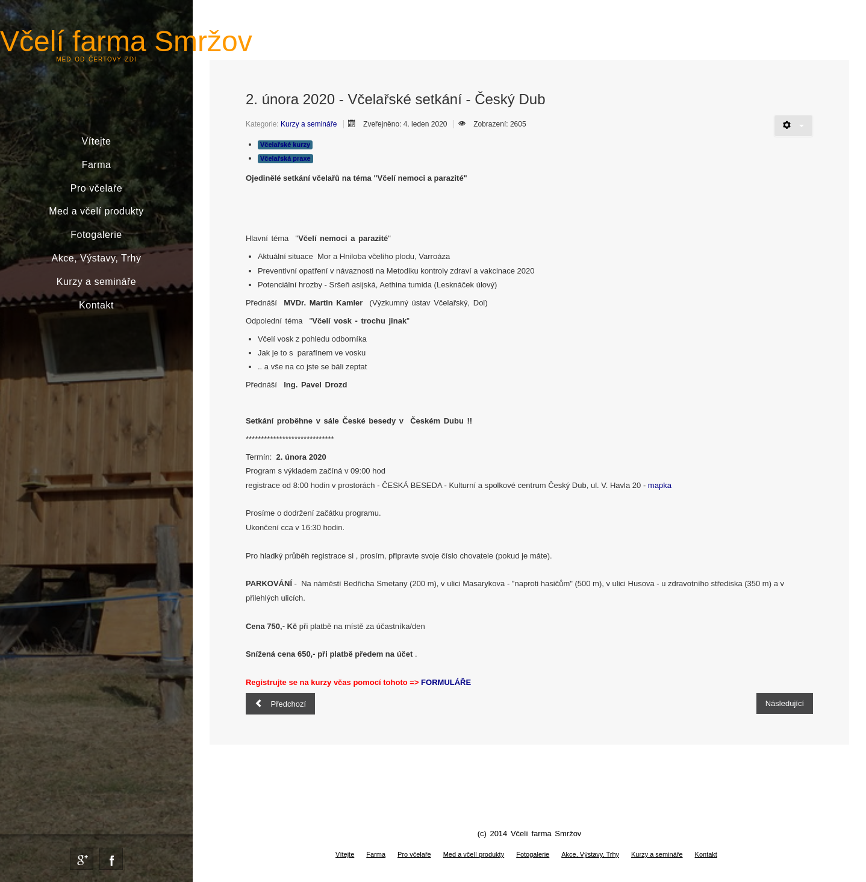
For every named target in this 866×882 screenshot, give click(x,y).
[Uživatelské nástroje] (793, 125)
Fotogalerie (96, 235)
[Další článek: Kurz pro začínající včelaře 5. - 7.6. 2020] (784, 703)
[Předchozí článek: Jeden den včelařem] (280, 704)
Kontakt (96, 305)
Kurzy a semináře (97, 282)
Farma (96, 165)
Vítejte (96, 141)
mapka (659, 485)
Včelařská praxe (285, 158)
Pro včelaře (96, 188)
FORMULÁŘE (446, 682)
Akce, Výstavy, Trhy (97, 258)
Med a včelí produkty (96, 211)
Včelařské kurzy (285, 144)
